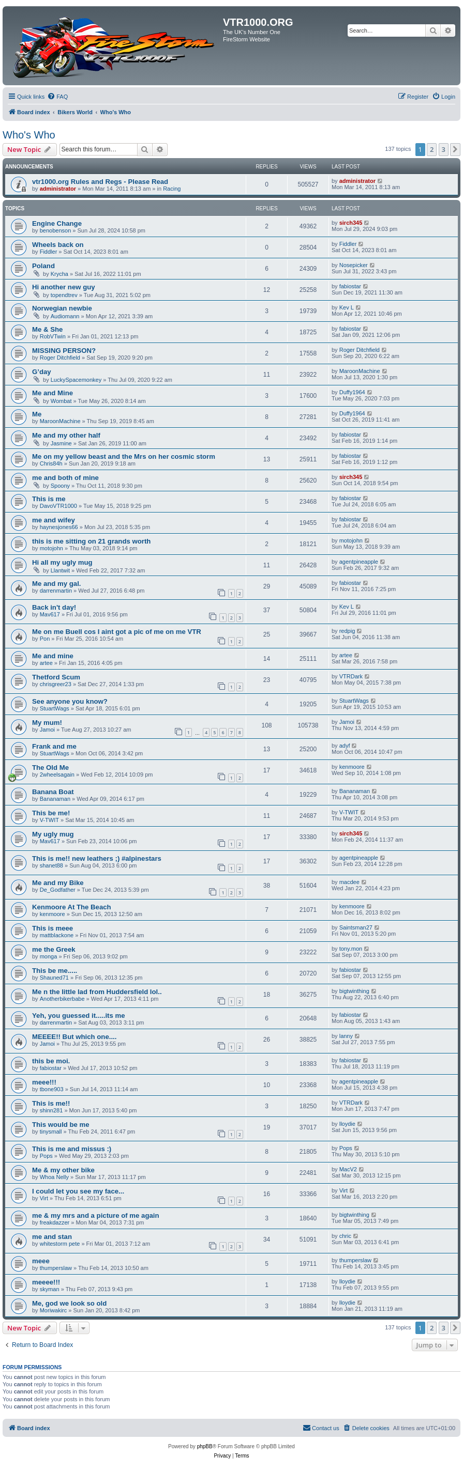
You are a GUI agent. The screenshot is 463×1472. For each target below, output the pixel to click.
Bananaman (55, 799)
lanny (346, 1036)
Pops (46, 1156)
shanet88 (51, 865)
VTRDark (351, 676)
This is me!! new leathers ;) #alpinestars (96, 858)
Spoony (60, 486)
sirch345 (351, 223)
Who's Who (29, 135)
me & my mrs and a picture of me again (95, 1215)
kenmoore (352, 767)
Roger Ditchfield (60, 357)
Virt (44, 1198)
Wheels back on (58, 245)
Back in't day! (54, 607)
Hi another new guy (63, 287)
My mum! (47, 722)
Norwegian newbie (62, 308)
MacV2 (348, 1169)
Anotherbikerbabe (62, 999)
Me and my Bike (58, 883)
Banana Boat (53, 792)
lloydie (347, 1124)
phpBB (205, 1446)
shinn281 (51, 1110)
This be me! (51, 813)
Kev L (346, 307)
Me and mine (52, 656)
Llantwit (60, 570)
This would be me (60, 1124)
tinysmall (51, 1131)
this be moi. (51, 1061)
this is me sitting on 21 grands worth (91, 541)
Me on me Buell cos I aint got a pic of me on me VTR (116, 632)
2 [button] (432, 149)
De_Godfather (58, 890)
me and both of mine (65, 478)
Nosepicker (353, 265)
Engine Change (57, 223)
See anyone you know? (70, 701)
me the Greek (54, 949)
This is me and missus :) (71, 1149)
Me (36, 414)
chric (345, 1236)
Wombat (61, 401)
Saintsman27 (355, 927)
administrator (58, 188)
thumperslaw (56, 1268)
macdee (349, 882)
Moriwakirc (53, 1310)
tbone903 (52, 1089)
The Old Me (50, 767)
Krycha (59, 274)
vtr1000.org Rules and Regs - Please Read (100, 181)
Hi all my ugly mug (62, 562)
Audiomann (65, 316)
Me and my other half (66, 435)
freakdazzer (54, 1222)
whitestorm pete (60, 1244)
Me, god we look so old (69, 1303)
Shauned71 (54, 977)
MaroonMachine (359, 371)
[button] (455, 149)
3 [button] (443, 149)
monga (48, 956)
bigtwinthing (354, 991)
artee (46, 663)
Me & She (47, 329)
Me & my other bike (63, 1170)
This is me (49, 499)
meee (41, 1261)
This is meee (52, 928)
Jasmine (61, 443)
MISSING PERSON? (64, 350)
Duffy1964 (352, 392)
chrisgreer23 (55, 684)
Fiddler (48, 252)
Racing (172, 188)
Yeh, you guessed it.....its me (78, 1015)
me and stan (52, 1237)
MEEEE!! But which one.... (74, 1037)
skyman (49, 1289)
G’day (41, 372)
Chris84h (51, 463)
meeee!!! (46, 1282)
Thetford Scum (56, 677)
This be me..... (54, 970)
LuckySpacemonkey (76, 380)
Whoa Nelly (54, 1177)
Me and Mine (52, 393)
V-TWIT (49, 820)
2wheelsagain (57, 774)
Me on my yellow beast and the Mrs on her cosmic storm (123, 456)
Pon (45, 639)
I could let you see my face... (78, 1191)
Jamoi (47, 729)
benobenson (55, 230)
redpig (347, 631)
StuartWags (54, 708)
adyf (344, 745)
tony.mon (350, 949)
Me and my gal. (56, 583)
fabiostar (350, 286)
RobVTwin (53, 336)
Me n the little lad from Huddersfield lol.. (97, 992)
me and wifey (53, 520)
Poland (43, 266)
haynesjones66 (59, 527)
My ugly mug (53, 834)
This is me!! (51, 1103)
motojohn (51, 548)
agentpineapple (358, 562)
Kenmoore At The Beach (71, 907)
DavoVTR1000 (58, 506)
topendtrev (64, 295)
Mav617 (50, 614)
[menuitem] (57, 96)
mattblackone (56, 935)
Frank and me (54, 746)
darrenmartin (56, 590)
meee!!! (44, 1082)
